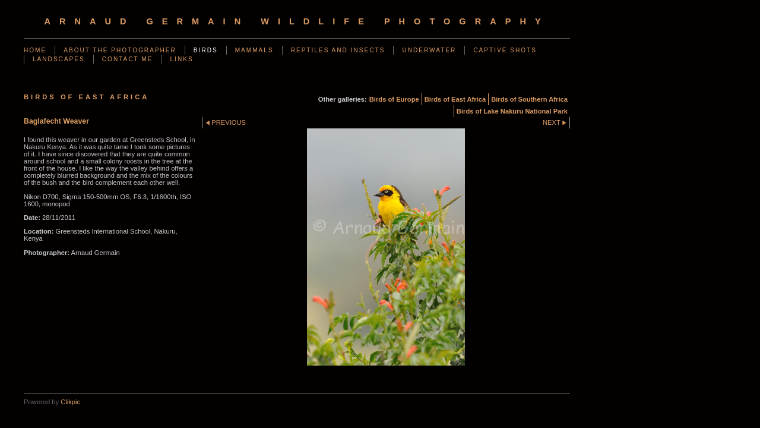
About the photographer (120, 50)
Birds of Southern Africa (529, 99)
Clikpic (70, 401)
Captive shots (505, 50)
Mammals (254, 50)
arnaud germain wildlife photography (296, 21)
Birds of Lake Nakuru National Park (512, 111)
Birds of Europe (394, 99)
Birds (206, 50)
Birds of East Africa (455, 99)
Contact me (127, 59)
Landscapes (59, 59)
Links (181, 59)
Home (35, 50)
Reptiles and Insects (338, 50)
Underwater (429, 50)
